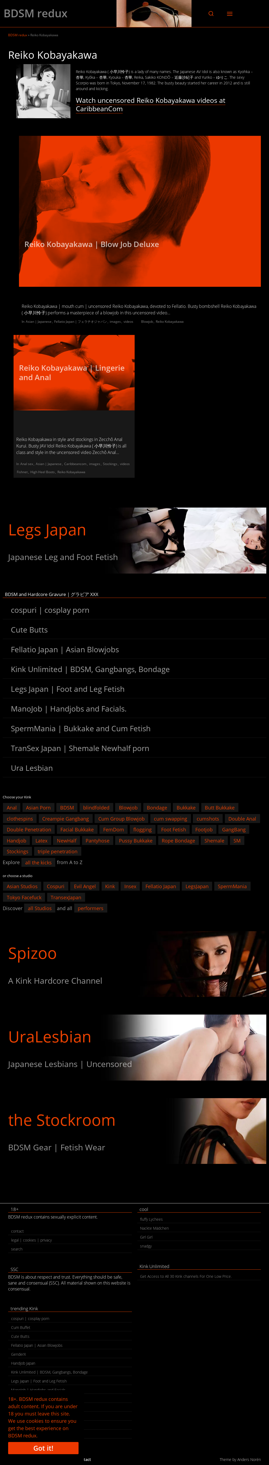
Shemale (214, 840)
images (115, 321)
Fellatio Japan (160, 886)
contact (17, 1231)
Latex (41, 840)
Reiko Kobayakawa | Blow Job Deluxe (91, 244)
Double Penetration (29, 829)
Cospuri (55, 886)
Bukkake (186, 807)
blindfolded (96, 807)
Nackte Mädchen (154, 1228)
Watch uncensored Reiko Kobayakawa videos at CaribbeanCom (150, 104)
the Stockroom (62, 1119)
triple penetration (57, 851)
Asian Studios (22, 886)
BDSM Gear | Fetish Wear (56, 1147)
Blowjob (147, 321)
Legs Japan (47, 529)
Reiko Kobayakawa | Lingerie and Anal (72, 372)
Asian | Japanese (38, 321)
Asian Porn (38, 807)
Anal (12, 807)
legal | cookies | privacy (31, 1240)
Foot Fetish (173, 829)
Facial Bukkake (77, 829)
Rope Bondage (178, 840)
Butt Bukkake (220, 807)
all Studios (40, 908)
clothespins (20, 818)
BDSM (67, 807)
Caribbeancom (75, 464)
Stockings (110, 464)
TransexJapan (66, 897)
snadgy (146, 1246)
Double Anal (242, 818)
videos (128, 321)
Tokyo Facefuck (24, 897)
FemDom (113, 829)
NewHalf (66, 840)
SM (237, 840)
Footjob (204, 829)
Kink (110, 886)
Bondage (157, 807)
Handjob (16, 840)
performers (90, 908)
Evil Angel (85, 886)
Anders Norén (249, 1459)
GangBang (234, 829)
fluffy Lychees (151, 1219)
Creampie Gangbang (65, 818)
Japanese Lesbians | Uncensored (70, 1063)
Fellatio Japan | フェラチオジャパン (80, 321)
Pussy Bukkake (136, 840)
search (16, 1249)
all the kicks (38, 862)
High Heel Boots (42, 472)
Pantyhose (97, 840)
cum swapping (170, 818)
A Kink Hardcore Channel (55, 980)
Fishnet (22, 472)
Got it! (43, 1448)
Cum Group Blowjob (121, 818)
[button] (211, 13)
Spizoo (32, 952)
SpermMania (232, 886)
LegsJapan (197, 886)
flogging (142, 829)
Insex (130, 886)
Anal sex (26, 464)
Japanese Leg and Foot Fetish (63, 556)
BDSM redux (35, 13)
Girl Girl (146, 1237)
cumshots (208, 818)
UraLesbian (50, 1036)
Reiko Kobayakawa (170, 321)
